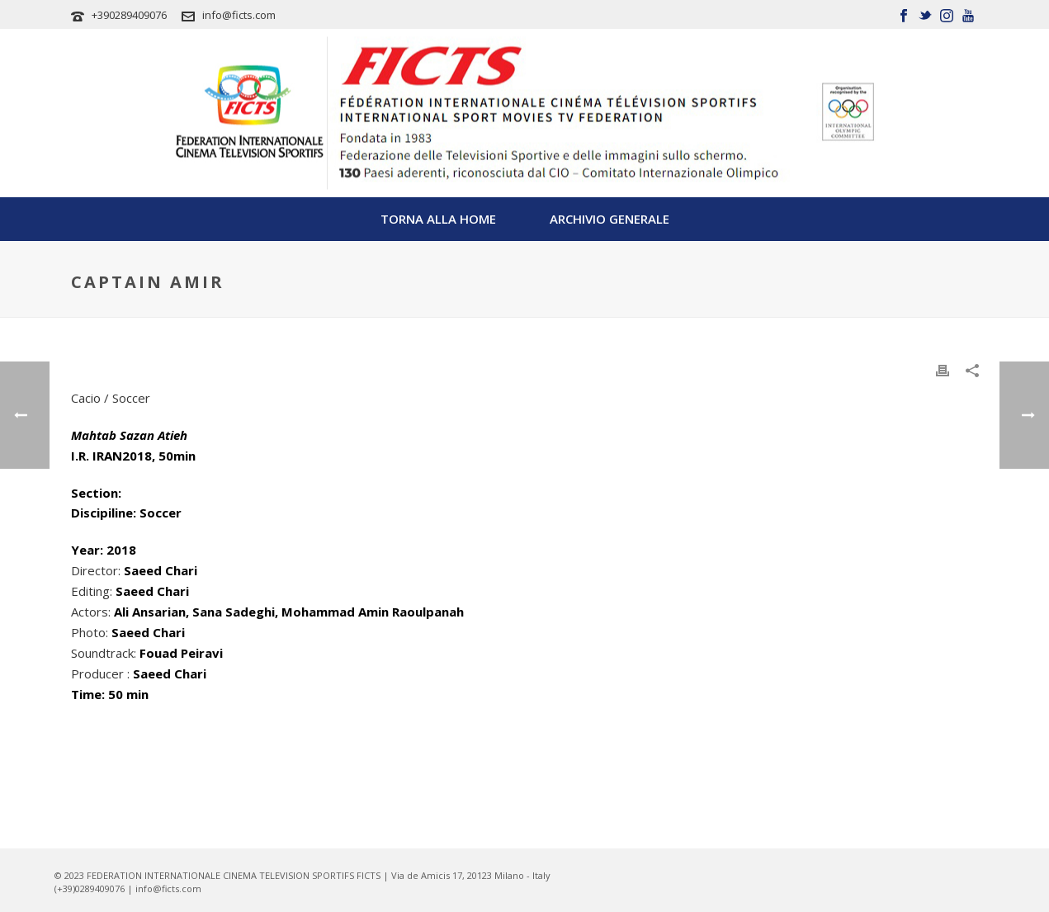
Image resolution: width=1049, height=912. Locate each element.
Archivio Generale (609, 218)
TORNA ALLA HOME (438, 218)
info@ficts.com (239, 14)
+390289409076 (129, 14)
